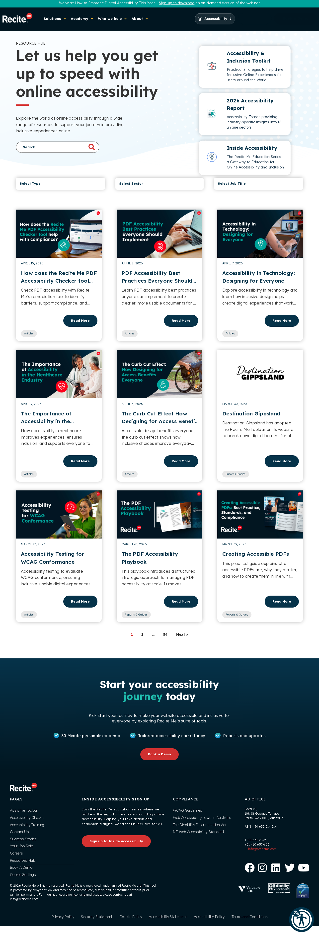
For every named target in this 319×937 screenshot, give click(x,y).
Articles (29, 334)
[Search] (51, 147)
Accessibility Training (28, 826)
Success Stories (236, 474)
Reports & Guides (136, 615)
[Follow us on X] (288, 867)
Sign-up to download (176, 3)
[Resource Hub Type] (60, 184)
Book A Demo (22, 874)
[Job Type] (258, 184)
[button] (301, 919)
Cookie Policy (132, 926)
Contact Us (20, 834)
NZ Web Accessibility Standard (201, 834)
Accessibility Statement (168, 926)
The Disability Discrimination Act (202, 826)
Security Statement (100, 926)
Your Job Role (22, 850)
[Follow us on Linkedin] (275, 867)
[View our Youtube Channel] (302, 867)
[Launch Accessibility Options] (215, 18)
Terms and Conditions (246, 926)
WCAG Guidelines (189, 811)
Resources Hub (24, 866)
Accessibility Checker (29, 818)
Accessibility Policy (207, 926)
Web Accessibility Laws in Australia (204, 818)
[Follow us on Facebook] (248, 867)
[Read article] (59, 234)
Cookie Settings (24, 881)
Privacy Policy (67, 926)
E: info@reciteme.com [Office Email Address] (261, 849)
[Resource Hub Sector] (159, 184)
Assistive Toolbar (25, 811)
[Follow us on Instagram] (261, 867)
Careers (17, 858)
